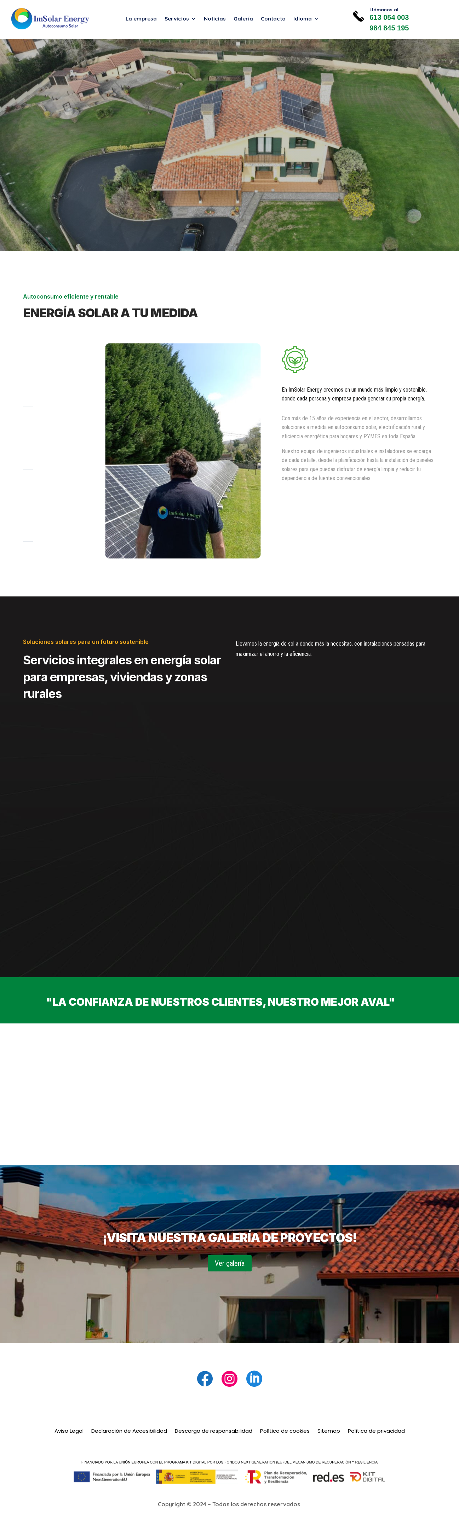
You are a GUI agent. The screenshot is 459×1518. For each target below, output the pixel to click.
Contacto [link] (273, 18)
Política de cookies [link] (285, 1431)
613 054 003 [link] (389, 17)
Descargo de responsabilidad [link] (213, 1431)
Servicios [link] (177, 18)
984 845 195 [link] (389, 28)
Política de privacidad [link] (376, 1431)
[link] (50, 18)
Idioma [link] (302, 18)
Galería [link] (243, 18)
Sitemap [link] (328, 1431)
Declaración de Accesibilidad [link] (129, 1431)
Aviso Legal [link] (69, 1431)
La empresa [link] (141, 18)
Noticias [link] (215, 18)
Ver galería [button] (230, 1263)
